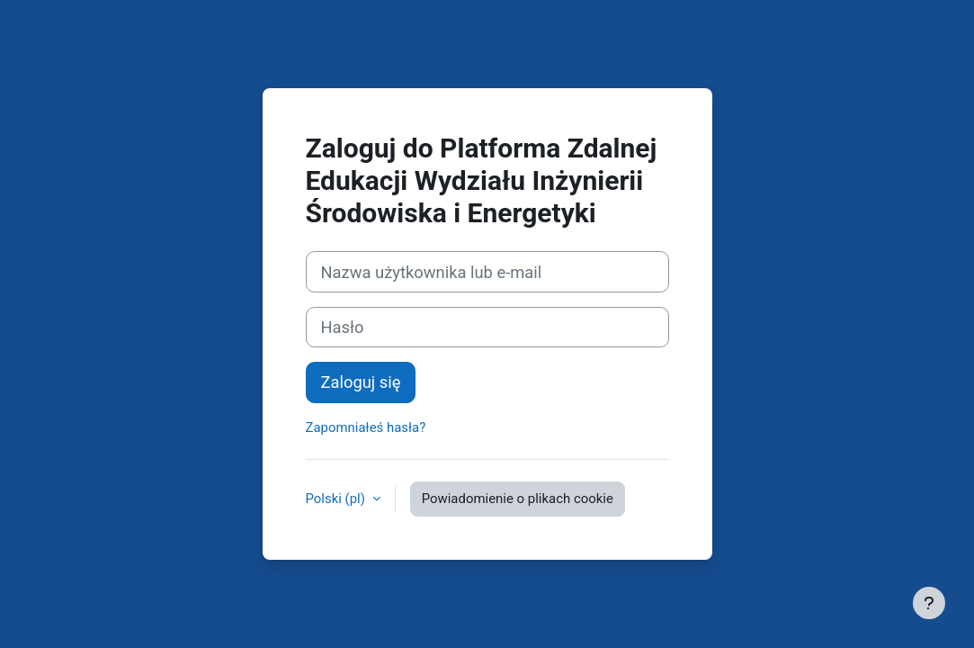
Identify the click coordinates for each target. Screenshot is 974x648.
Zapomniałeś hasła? (366, 427)
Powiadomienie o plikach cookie (517, 498)
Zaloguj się (361, 382)
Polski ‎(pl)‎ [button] (337, 498)
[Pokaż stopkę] (929, 603)
